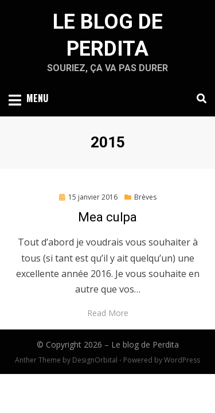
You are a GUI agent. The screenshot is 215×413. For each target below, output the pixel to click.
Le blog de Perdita (145, 344)
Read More (107, 312)
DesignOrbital (95, 360)
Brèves (145, 197)
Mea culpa (107, 217)
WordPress (182, 360)
